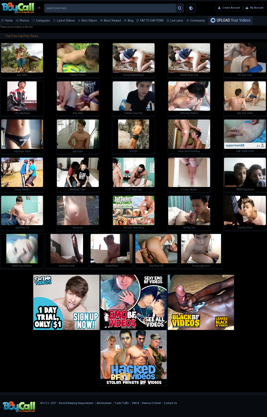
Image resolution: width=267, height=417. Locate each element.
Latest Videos (66, 20)
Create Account (231, 7)
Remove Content (151, 403)
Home (9, 20)
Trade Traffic (122, 403)
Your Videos (234, 20)
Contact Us (170, 403)
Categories (43, 20)
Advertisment (104, 403)
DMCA (135, 403)
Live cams (176, 20)
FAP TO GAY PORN (152, 20)
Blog (130, 20)
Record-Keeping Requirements (76, 403)
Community (197, 20)
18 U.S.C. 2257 (48, 403)
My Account (256, 7)
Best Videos (89, 20)
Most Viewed (112, 20)
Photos (24, 20)
